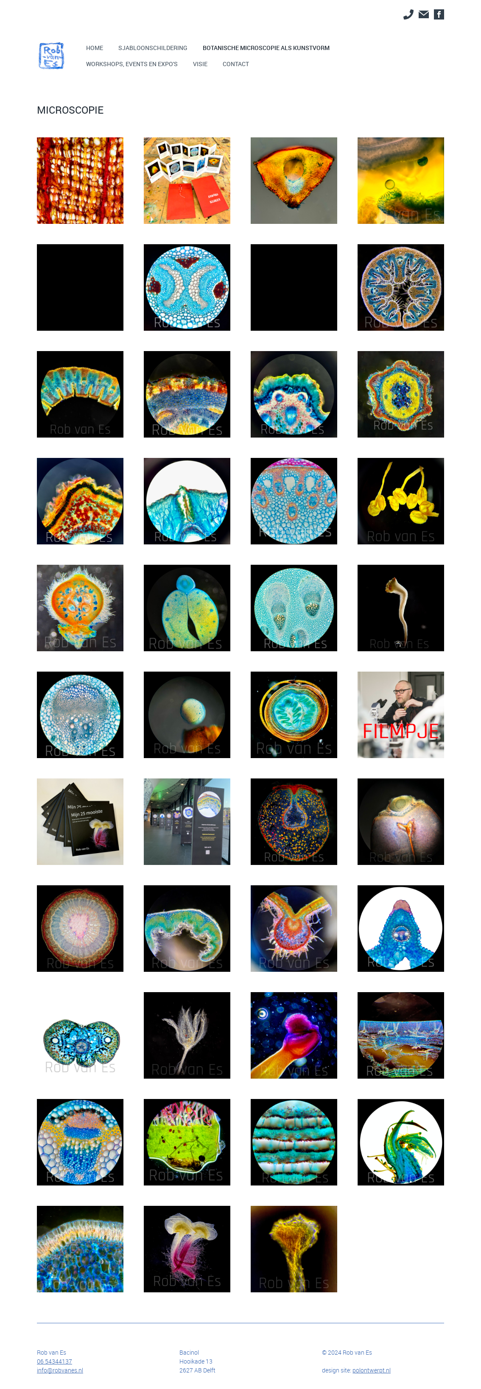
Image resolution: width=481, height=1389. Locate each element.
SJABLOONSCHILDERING (152, 48)
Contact (236, 64)
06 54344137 (54, 1361)
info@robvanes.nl (60, 1370)
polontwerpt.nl (371, 1370)
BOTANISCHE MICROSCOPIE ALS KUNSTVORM (266, 48)
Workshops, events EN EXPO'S (132, 64)
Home (94, 48)
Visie (200, 64)
